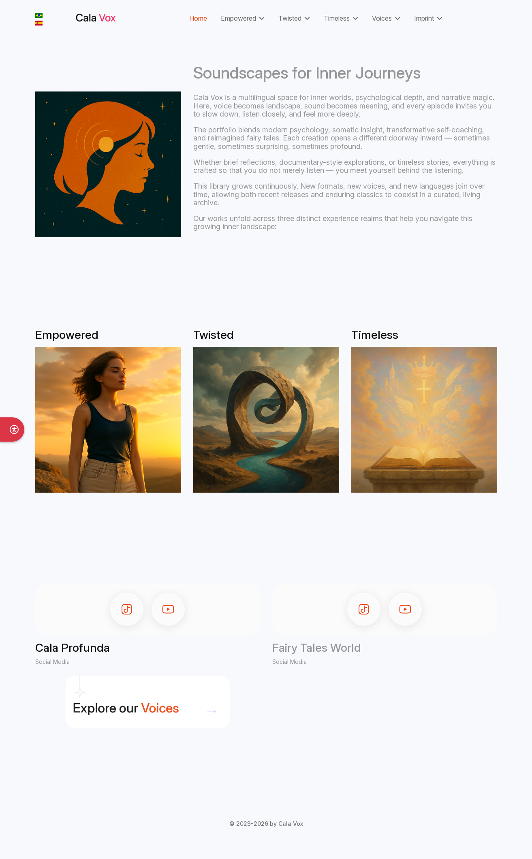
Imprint (424, 18)
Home (198, 18)
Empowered (238, 18)
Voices (382, 18)
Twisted (289, 18)
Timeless (337, 18)
